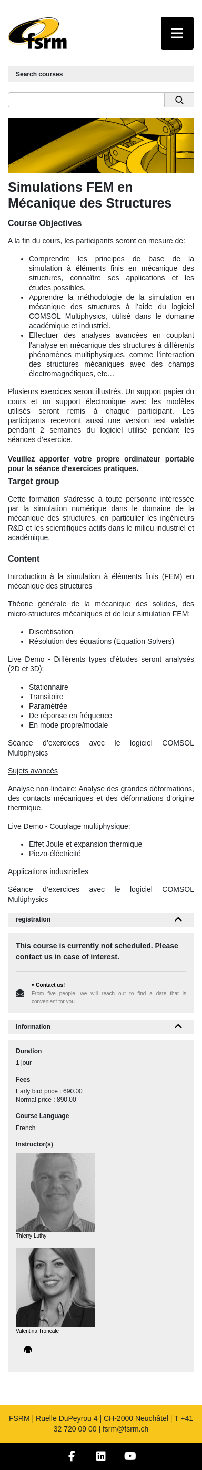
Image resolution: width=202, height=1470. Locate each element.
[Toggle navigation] (177, 33)
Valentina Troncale (37, 1331)
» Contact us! (48, 985)
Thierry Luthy (31, 1236)
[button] (178, 920)
